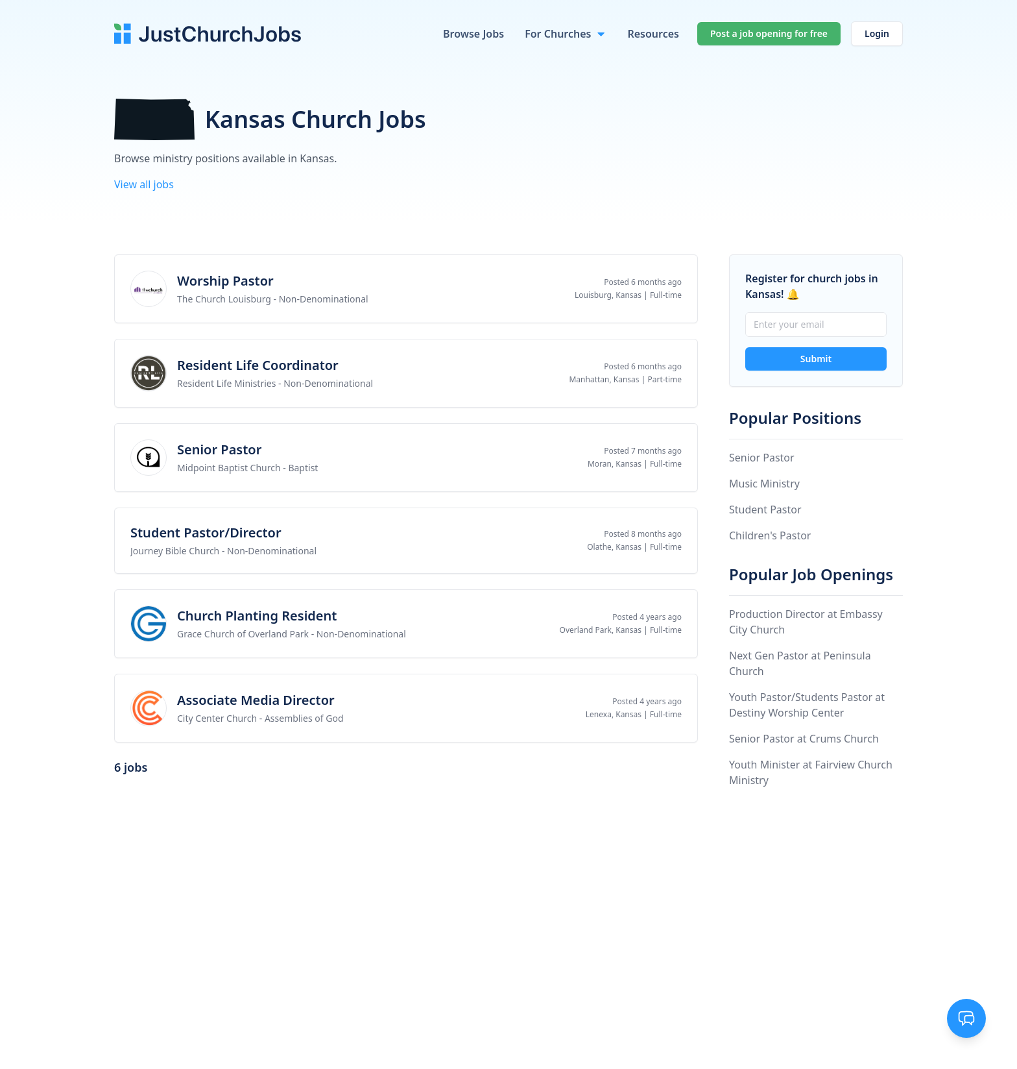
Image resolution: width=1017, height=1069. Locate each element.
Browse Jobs (473, 34)
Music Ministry (764, 483)
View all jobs (144, 184)
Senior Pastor (762, 457)
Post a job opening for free (769, 33)
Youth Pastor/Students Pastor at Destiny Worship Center (807, 705)
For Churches (558, 34)
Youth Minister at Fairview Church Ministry (810, 772)
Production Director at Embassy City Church (806, 622)
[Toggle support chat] (966, 1018)
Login (877, 33)
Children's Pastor (770, 535)
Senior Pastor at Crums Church (804, 738)
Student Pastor (765, 509)
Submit (816, 358)
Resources (653, 34)
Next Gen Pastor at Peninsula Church (800, 663)
